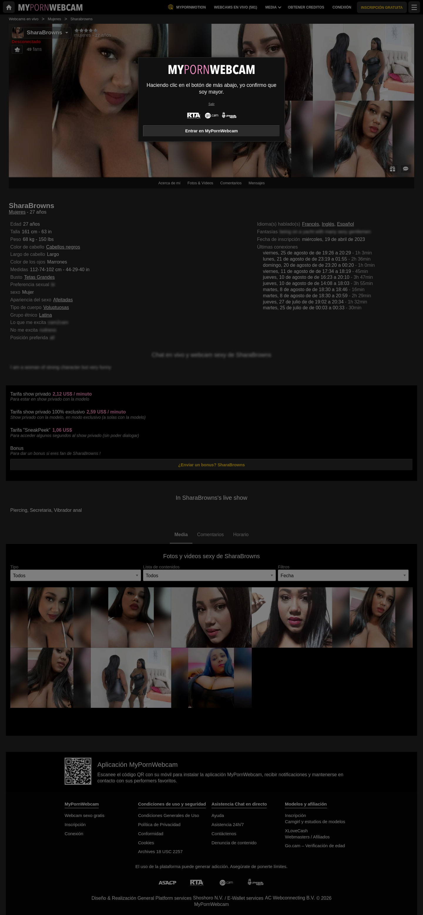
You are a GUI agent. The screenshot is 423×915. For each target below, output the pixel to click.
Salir (212, 104)
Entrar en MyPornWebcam (211, 131)
